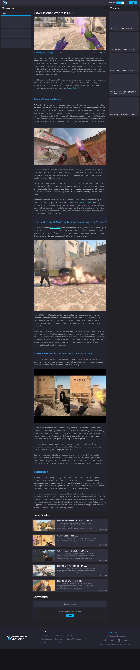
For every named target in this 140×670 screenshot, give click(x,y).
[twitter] (101, 63)
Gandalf (71, 213)
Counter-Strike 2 (73, 98)
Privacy (123, 665)
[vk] (104, 63)
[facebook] (97, 63)
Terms (129, 665)
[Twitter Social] (105, 661)
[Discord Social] (119, 661)
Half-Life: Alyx (55, 238)
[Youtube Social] (112, 661)
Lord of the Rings (85, 213)
